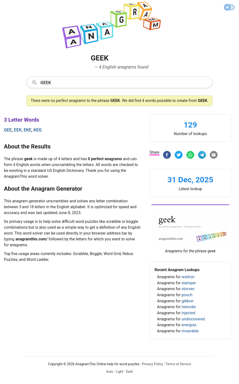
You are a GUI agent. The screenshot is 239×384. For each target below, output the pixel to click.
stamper (189, 283)
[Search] (124, 82)
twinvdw (189, 307)
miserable (190, 331)
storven (188, 288)
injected (188, 313)
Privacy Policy (152, 364)
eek (18, 129)
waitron (188, 277)
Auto (109, 372)
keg (38, 129)
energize (189, 325)
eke (27, 129)
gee (8, 129)
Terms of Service (178, 364)
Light (119, 372)
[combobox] (119, 82)
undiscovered (193, 319)
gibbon (187, 301)
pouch (187, 295)
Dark (129, 372)
